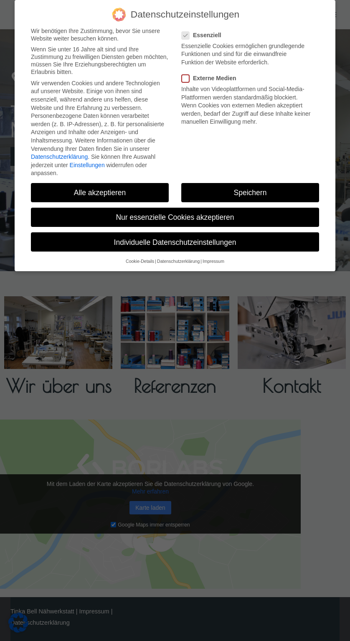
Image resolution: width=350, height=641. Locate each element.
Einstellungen (87, 165)
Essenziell (204, 35)
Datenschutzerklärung (59, 156)
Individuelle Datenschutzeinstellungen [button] (175, 242)
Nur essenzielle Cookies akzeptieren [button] (175, 217)
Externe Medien (211, 78)
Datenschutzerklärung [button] (178, 261)
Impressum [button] (213, 261)
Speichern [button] (250, 192)
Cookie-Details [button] (140, 261)
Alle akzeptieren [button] (100, 192)
